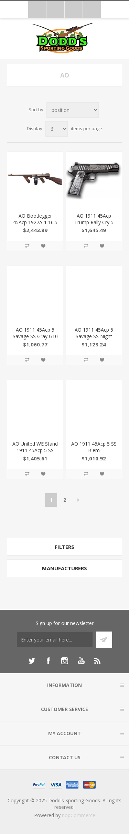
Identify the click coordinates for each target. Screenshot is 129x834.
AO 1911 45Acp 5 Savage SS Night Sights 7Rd (94, 336)
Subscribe (104, 640)
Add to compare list (27, 246)
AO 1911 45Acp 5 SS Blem (94, 447)
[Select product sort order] (72, 110)
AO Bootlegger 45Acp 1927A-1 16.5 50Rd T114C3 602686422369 (35, 225)
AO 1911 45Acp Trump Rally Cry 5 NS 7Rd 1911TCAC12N (94, 225)
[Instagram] (64, 660)
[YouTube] (81, 660)
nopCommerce (78, 815)
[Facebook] (48, 660)
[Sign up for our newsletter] (55, 639)
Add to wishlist (43, 246)
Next (78, 500)
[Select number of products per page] (56, 129)
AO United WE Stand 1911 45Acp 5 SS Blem (35, 450)
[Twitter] (31, 660)
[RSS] (97, 660)
